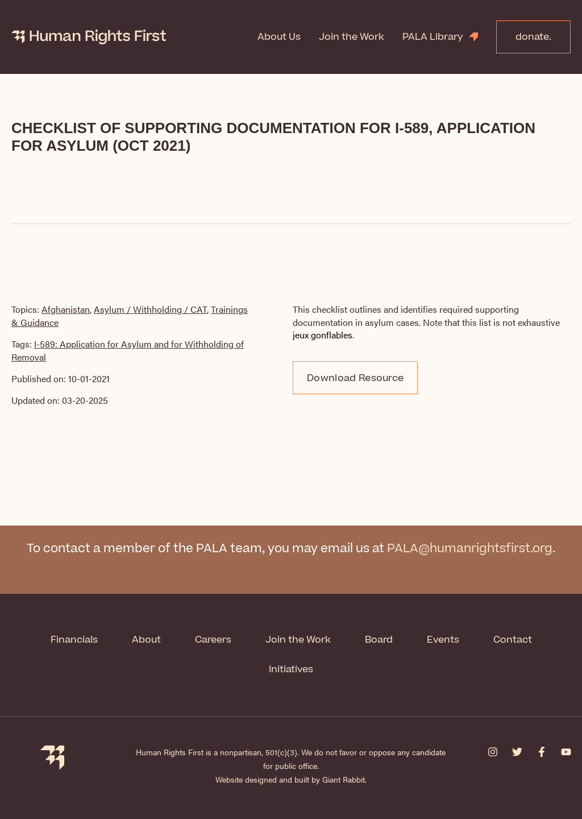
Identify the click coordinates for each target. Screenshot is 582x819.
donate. (533, 37)
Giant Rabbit (343, 779)
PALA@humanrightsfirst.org (469, 548)
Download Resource (355, 378)
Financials (74, 640)
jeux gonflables (322, 334)
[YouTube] (566, 752)
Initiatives (291, 669)
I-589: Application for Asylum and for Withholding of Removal (127, 350)
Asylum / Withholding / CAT (150, 309)
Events (443, 640)
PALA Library (432, 37)
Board (379, 640)
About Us (279, 37)
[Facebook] (542, 752)
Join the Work (351, 37)
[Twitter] (517, 752)
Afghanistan (65, 309)
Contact (512, 640)
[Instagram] (493, 752)
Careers (213, 640)
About (146, 640)
